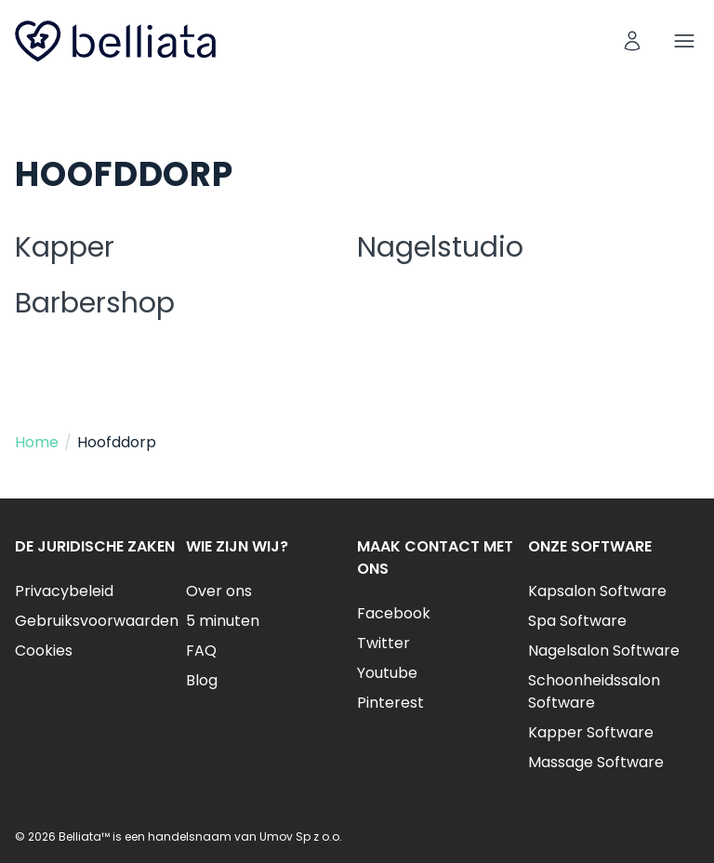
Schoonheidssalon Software (594, 691)
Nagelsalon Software (604, 650)
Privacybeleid (64, 591)
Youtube (387, 673)
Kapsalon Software (597, 591)
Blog (202, 680)
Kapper (64, 247)
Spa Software (577, 620)
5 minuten (222, 620)
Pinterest (390, 702)
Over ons (219, 591)
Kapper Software (591, 732)
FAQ (201, 650)
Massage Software (596, 762)
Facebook (393, 613)
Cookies (44, 650)
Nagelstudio (440, 247)
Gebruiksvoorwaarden (96, 620)
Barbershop (95, 303)
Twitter (383, 643)
